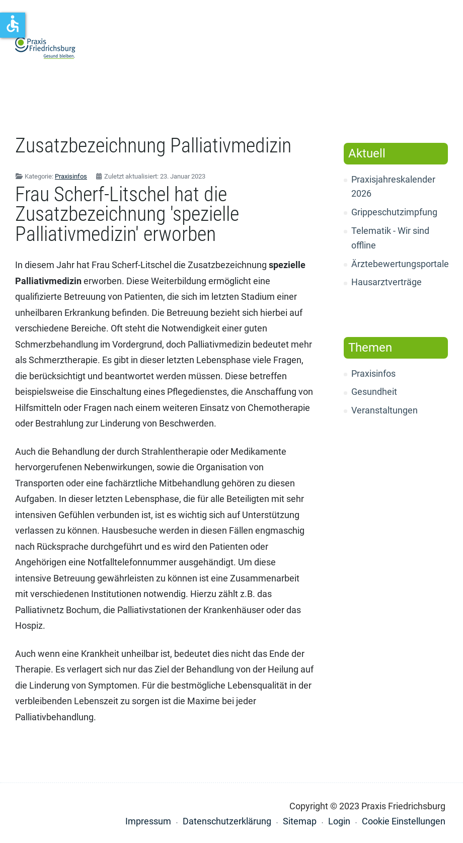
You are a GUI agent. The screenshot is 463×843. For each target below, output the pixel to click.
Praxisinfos (373, 373)
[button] (443, 48)
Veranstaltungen (384, 410)
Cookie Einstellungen (403, 821)
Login (339, 821)
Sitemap (300, 821)
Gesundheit (374, 391)
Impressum (148, 821)
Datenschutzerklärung (227, 821)
